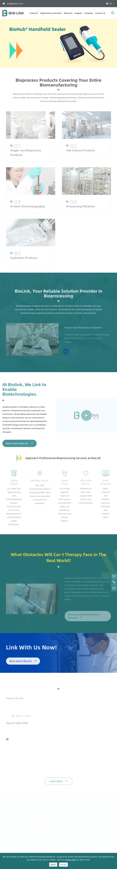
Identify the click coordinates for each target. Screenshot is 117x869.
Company (88, 13)
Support (78, 13)
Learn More (59, 782)
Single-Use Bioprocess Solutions (50, 813)
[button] (60, 62)
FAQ (96, 826)
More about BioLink (23, 662)
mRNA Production (43, 830)
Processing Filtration (15, 826)
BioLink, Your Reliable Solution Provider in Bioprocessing (58, 294)
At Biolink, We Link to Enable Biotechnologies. (24, 390)
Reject (53, 864)
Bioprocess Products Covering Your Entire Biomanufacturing (58, 82)
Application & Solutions (51, 13)
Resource (68, 13)
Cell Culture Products (16, 817)
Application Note (73, 813)
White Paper (70, 817)
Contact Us (100, 13)
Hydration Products (15, 830)
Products (34, 13)
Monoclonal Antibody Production (45, 819)
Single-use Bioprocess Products (20, 813)
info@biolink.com (15, 3)
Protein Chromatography (17, 821)
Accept (63, 864)
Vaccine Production (44, 826)
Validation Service (102, 821)
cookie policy (71, 859)
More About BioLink (19, 444)
